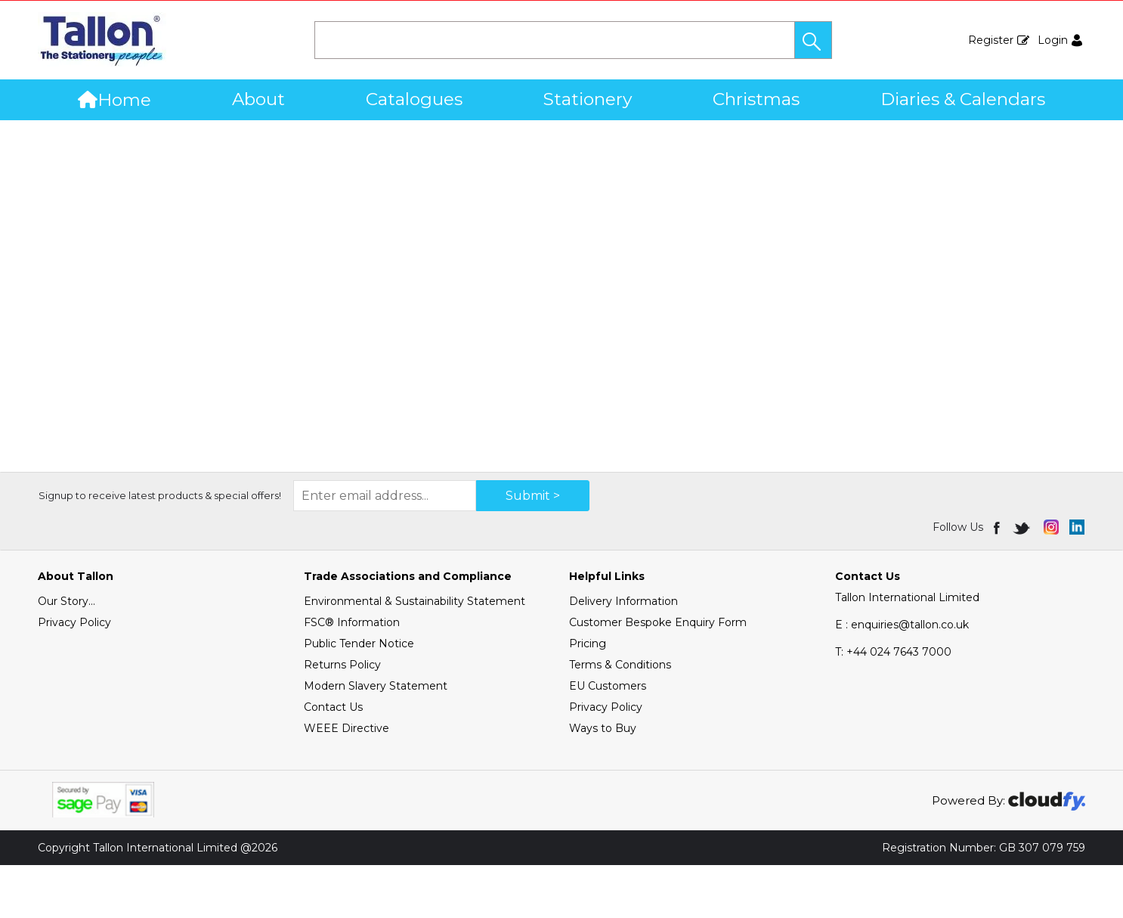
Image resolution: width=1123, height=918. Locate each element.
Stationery (587, 99)
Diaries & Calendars (962, 99)
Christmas (756, 99)
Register (990, 40)
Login (1053, 40)
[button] (813, 40)
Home (114, 99)
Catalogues (414, 99)
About (258, 99)
